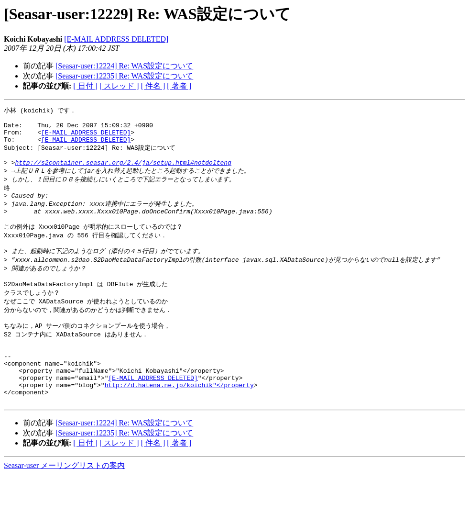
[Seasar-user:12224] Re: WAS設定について (124, 66)
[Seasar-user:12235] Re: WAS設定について (124, 76)
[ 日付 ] (85, 86)
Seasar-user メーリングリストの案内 (64, 504)
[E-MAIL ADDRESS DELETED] (116, 39)
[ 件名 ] (153, 86)
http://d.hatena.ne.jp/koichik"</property (179, 420)
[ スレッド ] (119, 86)
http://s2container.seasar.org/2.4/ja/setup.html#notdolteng (123, 171)
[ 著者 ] (179, 86)
